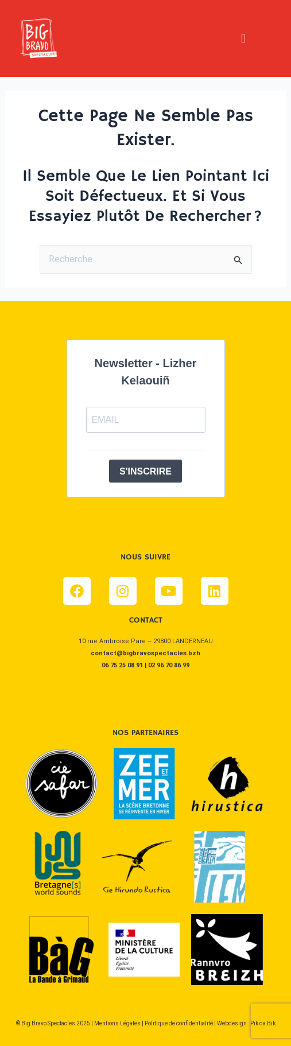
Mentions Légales (117, 1023)
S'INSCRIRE (145, 471)
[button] (243, 38)
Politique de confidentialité (179, 1023)
